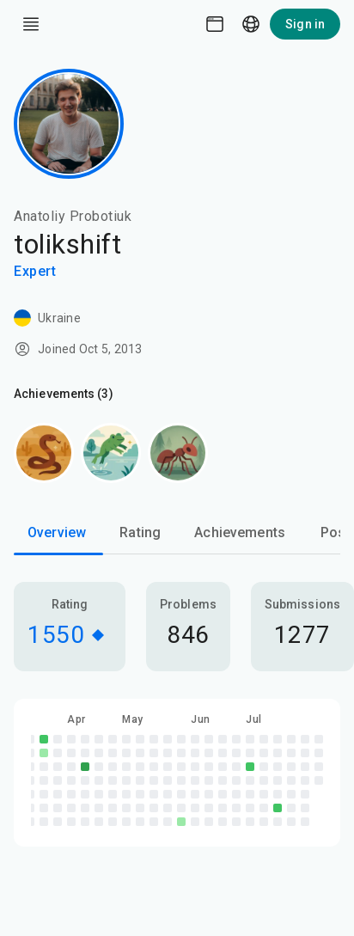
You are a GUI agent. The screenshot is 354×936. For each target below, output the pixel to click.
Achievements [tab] (239, 532)
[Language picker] (251, 24)
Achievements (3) (63, 394)
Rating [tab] (140, 532)
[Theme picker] (215, 24)
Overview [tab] (56, 532)
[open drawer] (31, 24)
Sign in (305, 24)
